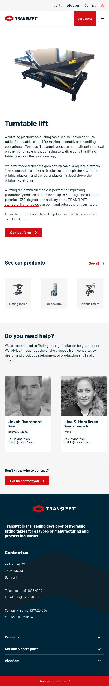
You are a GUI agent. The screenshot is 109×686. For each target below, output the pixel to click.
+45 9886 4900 (15, 219)
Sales (12, 426)
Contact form (20, 232)
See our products (52, 681)
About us (73, 5)
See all (94, 263)
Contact (90, 5)
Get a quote (85, 18)
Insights (56, 5)
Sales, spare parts (76, 426)
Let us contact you (24, 481)
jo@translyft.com (24, 442)
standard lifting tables (22, 204)
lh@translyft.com (80, 442)
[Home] (21, 18)
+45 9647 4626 (22, 438)
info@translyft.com (28, 597)
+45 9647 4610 (77, 438)
